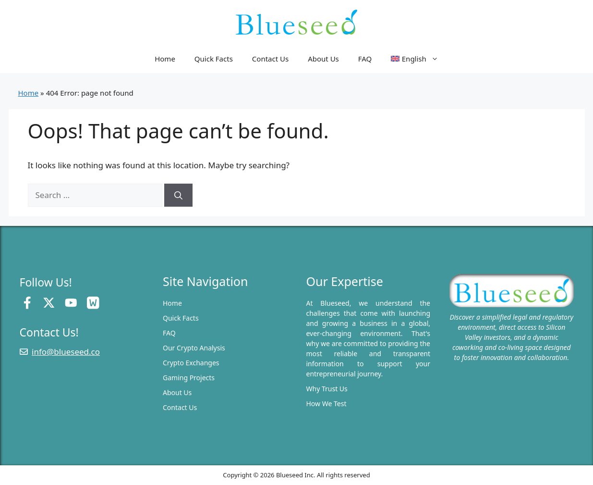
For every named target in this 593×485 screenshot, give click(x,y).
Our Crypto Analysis (194, 347)
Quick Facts (213, 58)
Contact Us (270, 58)
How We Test (326, 403)
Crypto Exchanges (191, 362)
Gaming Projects (189, 377)
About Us (323, 58)
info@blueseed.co (66, 351)
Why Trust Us (327, 388)
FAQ (365, 58)
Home (165, 58)
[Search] (178, 195)
